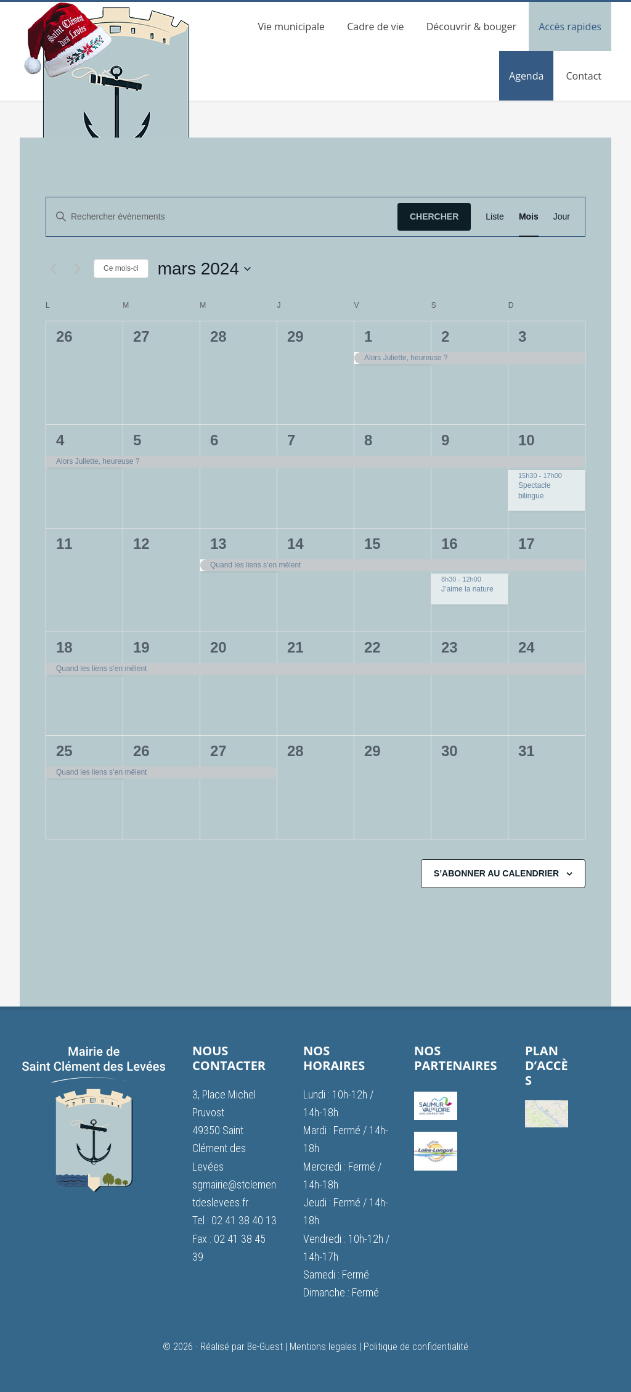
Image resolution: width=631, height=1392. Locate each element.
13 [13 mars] (218, 543)
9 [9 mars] (445, 440)
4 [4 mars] (60, 440)
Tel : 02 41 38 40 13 (234, 1220)
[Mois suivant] (77, 269)
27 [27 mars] (218, 751)
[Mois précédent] (53, 269)
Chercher (434, 216)
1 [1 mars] (368, 336)
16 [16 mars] (449, 543)
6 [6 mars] (214, 440)
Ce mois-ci (121, 268)
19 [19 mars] (141, 647)
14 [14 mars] (295, 543)
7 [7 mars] (291, 440)
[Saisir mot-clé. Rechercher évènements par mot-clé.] (221, 216)
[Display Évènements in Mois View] (529, 216)
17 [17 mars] (526, 543)
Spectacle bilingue (534, 490)
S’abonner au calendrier (496, 873)
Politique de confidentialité (416, 1347)
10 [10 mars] (526, 440)
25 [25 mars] (64, 751)
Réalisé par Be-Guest (241, 1347)
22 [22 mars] (372, 647)
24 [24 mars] (526, 647)
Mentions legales (323, 1347)
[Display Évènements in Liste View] (495, 216)
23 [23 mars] (449, 647)
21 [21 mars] (295, 647)
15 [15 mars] (372, 543)
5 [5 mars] (137, 440)
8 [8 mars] (368, 440)
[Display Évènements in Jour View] (561, 216)
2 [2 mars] (445, 336)
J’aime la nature (467, 589)
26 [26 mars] (141, 751)
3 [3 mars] (522, 336)
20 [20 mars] (218, 647)
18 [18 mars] (64, 647)
